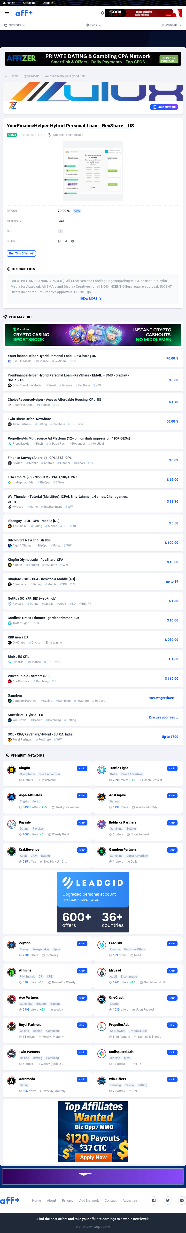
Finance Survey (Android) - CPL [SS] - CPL (40, 458)
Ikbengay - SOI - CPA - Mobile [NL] (33, 521)
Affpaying (29, 3)
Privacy (67, 1200)
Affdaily (48, 3)
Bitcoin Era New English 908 (29, 540)
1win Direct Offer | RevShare (29, 419)
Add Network (89, 1200)
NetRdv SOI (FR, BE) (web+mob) (32, 598)
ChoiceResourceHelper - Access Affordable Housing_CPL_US (54, 399)
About (51, 1200)
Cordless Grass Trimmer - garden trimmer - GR (43, 618)
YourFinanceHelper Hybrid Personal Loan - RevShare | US (52, 356)
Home (14, 76)
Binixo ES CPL (18, 657)
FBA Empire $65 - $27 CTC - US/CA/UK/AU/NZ (42, 477)
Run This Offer (21, 253)
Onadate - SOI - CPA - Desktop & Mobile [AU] (41, 579)
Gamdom (15, 695)
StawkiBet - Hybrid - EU (25, 715)
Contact (111, 1200)
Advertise (130, 1200)
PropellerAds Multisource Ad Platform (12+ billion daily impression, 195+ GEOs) (69, 438)
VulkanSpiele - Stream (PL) (29, 676)
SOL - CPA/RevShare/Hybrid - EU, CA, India (40, 734)
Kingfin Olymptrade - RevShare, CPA (35, 560)
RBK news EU (18, 637)
